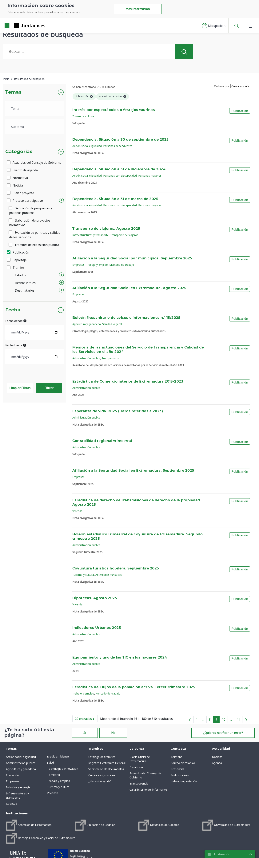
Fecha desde (15, 321)
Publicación (18, 252)
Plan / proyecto (20, 193)
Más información (138, 9)
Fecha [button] (12, 310)
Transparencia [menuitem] (139, 783)
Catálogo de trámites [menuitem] (101, 757)
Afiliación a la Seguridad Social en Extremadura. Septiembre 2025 (133, 470)
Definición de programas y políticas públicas (30, 210)
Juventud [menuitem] (11, 803)
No (113, 733)
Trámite (15, 268)
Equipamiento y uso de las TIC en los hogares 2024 (119, 657)
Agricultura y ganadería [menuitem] (21, 769)
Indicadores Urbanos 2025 (96, 628)
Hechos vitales (25, 283)
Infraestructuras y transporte (90, 235)
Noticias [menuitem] (217, 757)
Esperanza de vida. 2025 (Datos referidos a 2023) (117, 411)
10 (225, 720)
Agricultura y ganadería (86, 324)
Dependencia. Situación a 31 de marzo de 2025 (115, 199)
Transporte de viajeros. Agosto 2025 (106, 228)
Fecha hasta (15, 345)
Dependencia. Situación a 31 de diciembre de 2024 (118, 169)
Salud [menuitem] (50, 762)
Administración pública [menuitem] (20, 763)
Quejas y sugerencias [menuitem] (101, 775)
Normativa (17, 178)
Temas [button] (13, 92)
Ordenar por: (222, 86)
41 (239, 720)
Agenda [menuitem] (217, 763)
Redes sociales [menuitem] (180, 775)
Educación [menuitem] (12, 775)
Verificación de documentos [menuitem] (106, 769)
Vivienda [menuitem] (52, 793)
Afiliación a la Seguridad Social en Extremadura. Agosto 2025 (129, 288)
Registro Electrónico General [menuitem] (107, 763)
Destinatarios (24, 290)
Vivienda (77, 511)
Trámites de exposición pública (34, 245)
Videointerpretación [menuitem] (184, 781)
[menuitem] (29, 825)
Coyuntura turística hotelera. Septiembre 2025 (115, 568)
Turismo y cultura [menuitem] (58, 787)
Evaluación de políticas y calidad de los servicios (34, 234)
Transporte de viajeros (124, 235)
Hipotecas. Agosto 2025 (94, 598)
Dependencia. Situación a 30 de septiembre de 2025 (120, 139)
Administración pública (86, 358)
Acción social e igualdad (87, 146)
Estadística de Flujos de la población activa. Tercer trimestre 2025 (133, 687)
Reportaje (17, 260)
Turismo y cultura (83, 116)
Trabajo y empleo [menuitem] (58, 781)
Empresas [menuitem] (12, 781)
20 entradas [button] (86, 719)
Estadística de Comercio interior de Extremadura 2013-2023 (127, 381)
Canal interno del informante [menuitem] (148, 789)
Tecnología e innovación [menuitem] (62, 768)
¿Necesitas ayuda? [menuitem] (100, 781)
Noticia (15, 185)
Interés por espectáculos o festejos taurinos (113, 110)
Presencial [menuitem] (177, 769)
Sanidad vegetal (112, 324)
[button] (214, 26)
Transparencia (110, 358)
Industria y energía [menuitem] (18, 787)
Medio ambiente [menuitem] (58, 756)
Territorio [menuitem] (53, 775)
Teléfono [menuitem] (176, 757)
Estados (20, 275)
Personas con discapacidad (120, 175)
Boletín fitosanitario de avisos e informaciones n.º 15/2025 (126, 318)
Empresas (78, 264)
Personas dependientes (117, 146)
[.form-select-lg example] (34, 108)
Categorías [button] (19, 151)
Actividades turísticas (108, 575)
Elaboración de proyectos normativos (29, 222)
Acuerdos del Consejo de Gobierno (34, 162)
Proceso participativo (25, 201)
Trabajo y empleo (97, 264)
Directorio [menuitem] (136, 767)
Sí (84, 733)
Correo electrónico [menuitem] (183, 763)
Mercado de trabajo (121, 264)
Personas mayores (149, 175)
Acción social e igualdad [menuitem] (21, 757)
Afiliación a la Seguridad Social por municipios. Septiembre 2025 (132, 258)
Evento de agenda (22, 170)
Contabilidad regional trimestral (102, 441)
